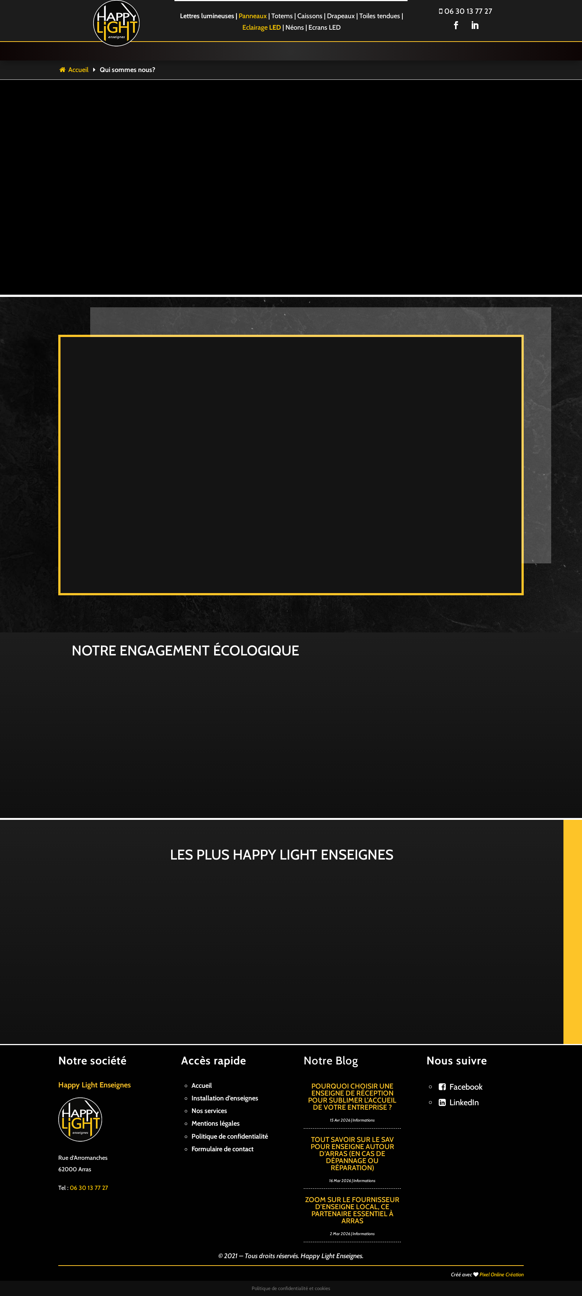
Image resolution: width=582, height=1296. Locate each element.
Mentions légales (216, 1123)
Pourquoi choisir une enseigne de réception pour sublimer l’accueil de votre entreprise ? (352, 1097)
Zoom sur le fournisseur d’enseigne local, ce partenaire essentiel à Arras (352, 1210)
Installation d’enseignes (225, 1098)
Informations (364, 1120)
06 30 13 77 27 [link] (89, 1187)
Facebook (466, 1087)
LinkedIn (464, 1102)
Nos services (209, 1111)
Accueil (73, 70)
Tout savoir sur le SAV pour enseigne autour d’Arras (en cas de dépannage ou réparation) (352, 1153)
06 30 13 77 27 (465, 11)
